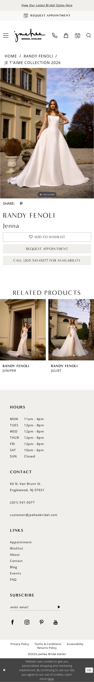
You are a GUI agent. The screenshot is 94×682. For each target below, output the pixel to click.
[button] (66, 35)
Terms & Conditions (48, 644)
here (51, 679)
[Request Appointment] (47, 16)
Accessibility (75, 644)
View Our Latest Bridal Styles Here (46, 5)
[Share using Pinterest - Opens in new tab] (21, 203)
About (15, 555)
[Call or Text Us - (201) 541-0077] (54, 35)
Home (11, 56)
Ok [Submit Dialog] (89, 670)
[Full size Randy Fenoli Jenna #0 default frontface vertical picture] (47, 133)
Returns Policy (47, 648)
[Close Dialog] (4, 670)
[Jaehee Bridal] (29, 35)
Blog (13, 567)
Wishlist (16, 548)
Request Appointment (47, 249)
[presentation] (23, 329)
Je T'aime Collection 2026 (33, 62)
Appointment (21, 542)
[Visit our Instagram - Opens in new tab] (27, 622)
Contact (16, 561)
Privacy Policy (19, 644)
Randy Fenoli (38, 56)
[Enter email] (35, 607)
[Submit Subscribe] (59, 607)
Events (15, 573)
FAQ (13, 579)
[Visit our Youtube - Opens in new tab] (55, 622)
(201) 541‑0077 (22, 502)
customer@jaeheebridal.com (34, 515)
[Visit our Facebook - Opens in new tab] (12, 622)
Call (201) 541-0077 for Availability (47, 260)
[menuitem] (54, 35)
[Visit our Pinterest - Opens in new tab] (41, 622)
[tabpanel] (47, 133)
